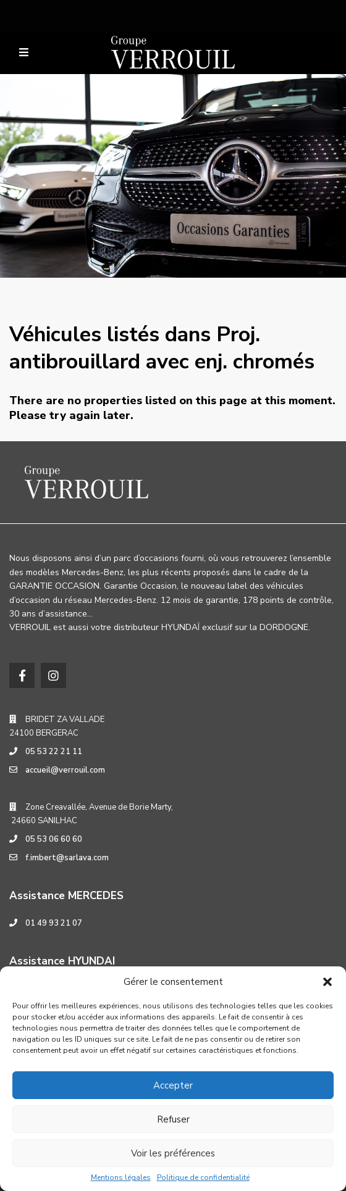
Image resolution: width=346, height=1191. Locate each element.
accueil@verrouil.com (65, 770)
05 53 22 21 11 (53, 751)
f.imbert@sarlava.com (67, 857)
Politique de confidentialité (203, 1177)
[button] (327, 982)
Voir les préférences (173, 1153)
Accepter (173, 1085)
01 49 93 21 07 (53, 923)
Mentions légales (121, 1177)
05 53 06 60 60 (53, 839)
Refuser (173, 1119)
